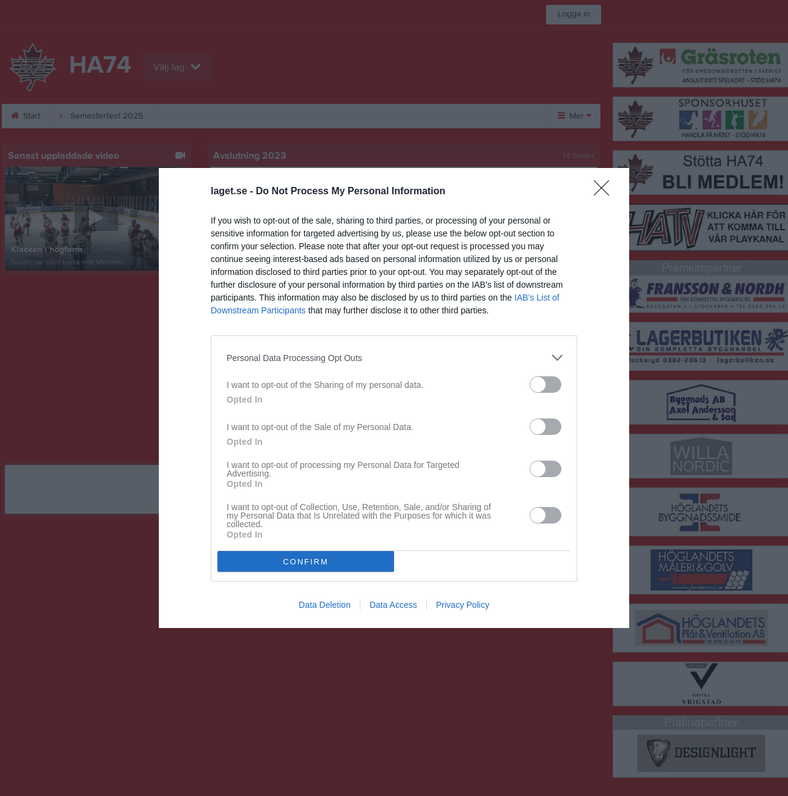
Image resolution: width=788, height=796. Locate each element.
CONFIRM (306, 561)
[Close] (605, 191)
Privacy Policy (462, 605)
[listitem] (394, 357)
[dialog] (394, 398)
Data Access (393, 605)
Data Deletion (325, 605)
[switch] (545, 384)
